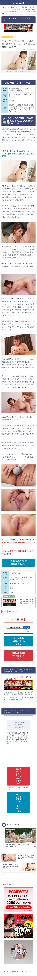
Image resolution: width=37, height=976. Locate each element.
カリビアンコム (13, 611)
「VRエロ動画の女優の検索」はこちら (18, 641)
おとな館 (18, 2)
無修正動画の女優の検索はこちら (18, 656)
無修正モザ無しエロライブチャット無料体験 (18, 776)
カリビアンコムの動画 (7, 37)
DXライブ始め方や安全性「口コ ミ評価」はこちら (18, 802)
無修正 (5, 611)
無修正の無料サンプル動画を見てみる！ (19, 562)
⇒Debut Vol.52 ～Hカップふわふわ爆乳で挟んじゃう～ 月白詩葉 (18, 153)
